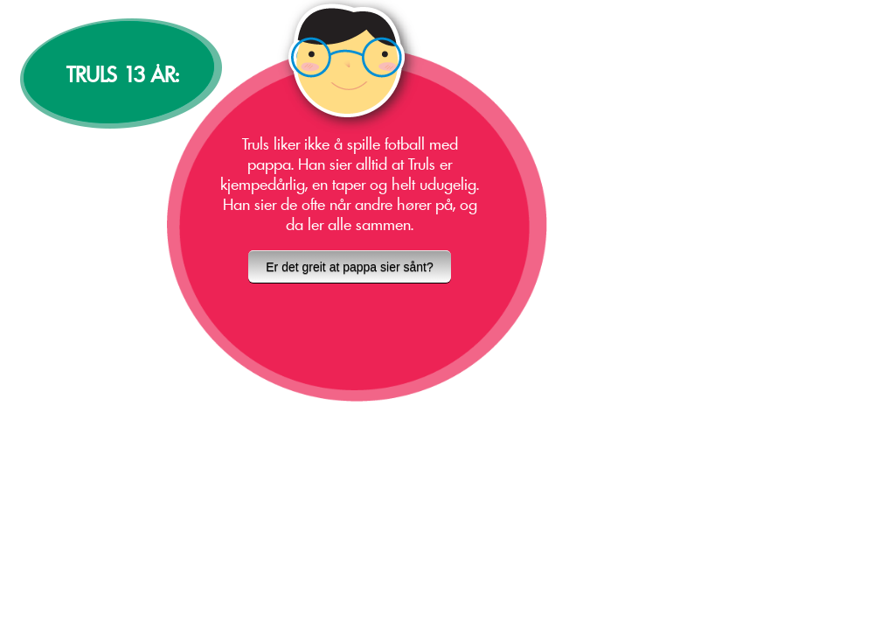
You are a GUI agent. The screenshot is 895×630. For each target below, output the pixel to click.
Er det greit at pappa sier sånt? (349, 267)
